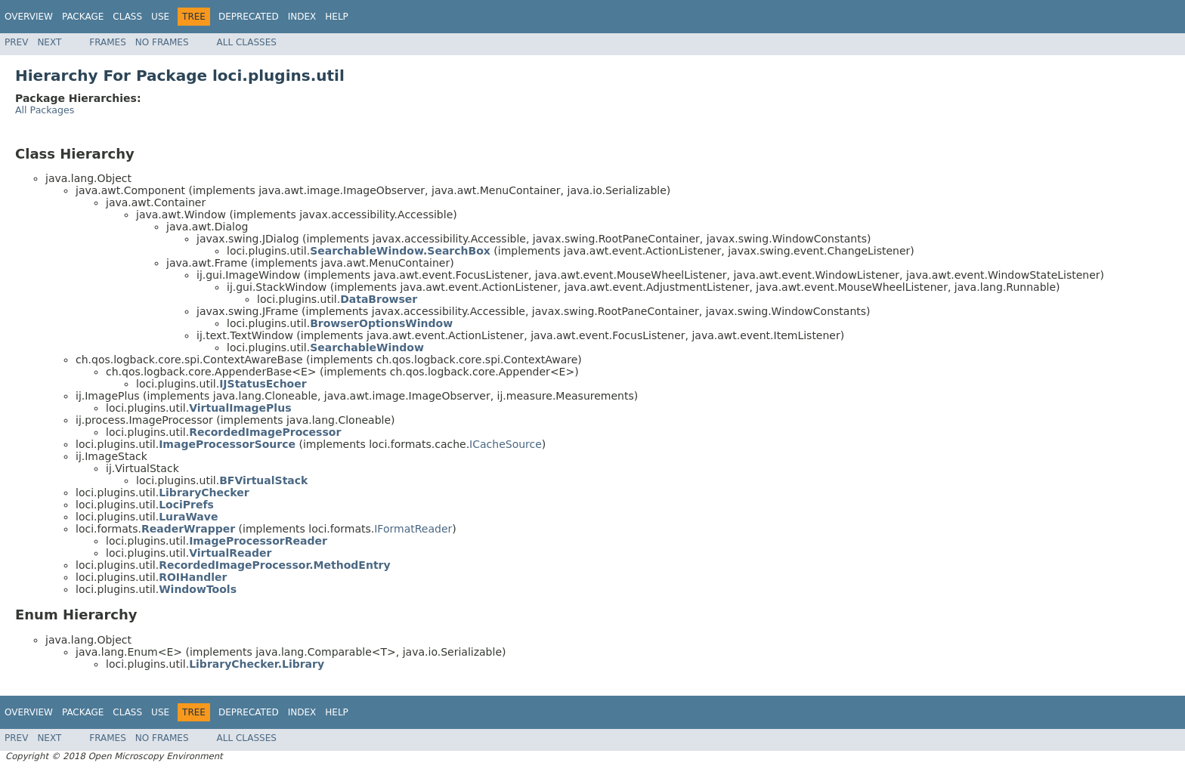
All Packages (44, 110)
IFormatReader (413, 529)
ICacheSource (505, 444)
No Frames (162, 42)
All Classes (247, 42)
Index (302, 16)
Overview (29, 16)
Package (83, 16)
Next (49, 42)
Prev (16, 42)
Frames (107, 42)
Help (336, 16)
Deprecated (248, 16)
